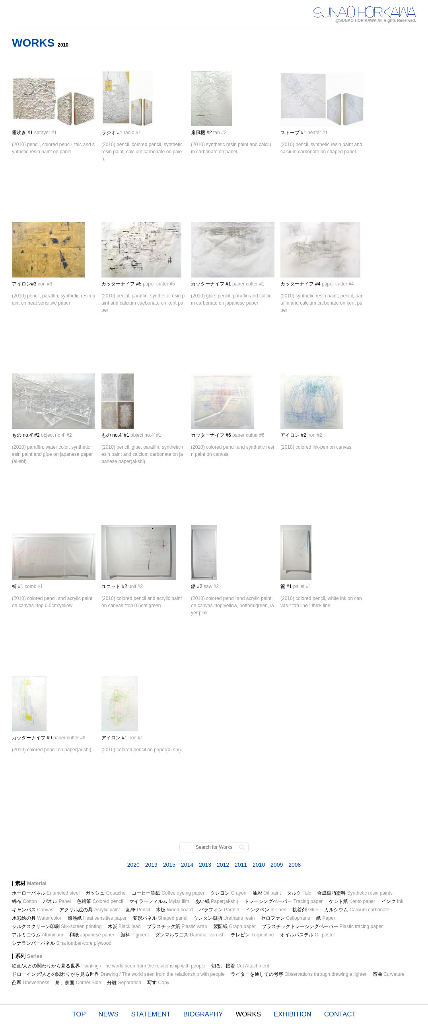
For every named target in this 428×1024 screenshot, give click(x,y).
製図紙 (234, 926)
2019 (151, 865)
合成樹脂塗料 (354, 893)
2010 (259, 865)
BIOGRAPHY (203, 1014)
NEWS (109, 1014)
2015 (169, 865)
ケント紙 (352, 901)
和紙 (91, 935)
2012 (223, 865)
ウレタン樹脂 (224, 918)
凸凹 (30, 982)
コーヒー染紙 (168, 893)
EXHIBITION (292, 1014)
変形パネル (160, 918)
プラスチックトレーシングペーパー (322, 926)
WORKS (248, 1014)
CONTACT (340, 1014)
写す (158, 982)
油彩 (267, 893)
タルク (299, 893)
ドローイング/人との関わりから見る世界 (118, 974)
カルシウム (356, 910)
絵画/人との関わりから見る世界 (108, 966)
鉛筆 (138, 910)
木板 (174, 910)
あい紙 (216, 901)
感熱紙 (97, 918)
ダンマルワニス (190, 935)
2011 (241, 865)
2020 (133, 865)
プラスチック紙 (177, 926)
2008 (294, 865)
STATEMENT (151, 1014)
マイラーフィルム (159, 901)
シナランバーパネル (61, 943)
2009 (276, 865)
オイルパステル (307, 935)
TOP (79, 1014)
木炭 (124, 926)
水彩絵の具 (36, 918)
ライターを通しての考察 (298, 974)
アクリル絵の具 (89, 910)
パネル (57, 901)
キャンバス (32, 910)
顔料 (135, 935)
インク (392, 901)
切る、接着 (240, 966)
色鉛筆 (100, 901)
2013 (205, 865)
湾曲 (389, 974)
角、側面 (78, 982)
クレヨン (228, 893)
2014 (187, 865)
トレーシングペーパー (283, 901)
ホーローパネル (46, 893)
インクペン (265, 910)
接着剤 (305, 910)
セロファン (285, 918)
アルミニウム (37, 935)
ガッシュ (105, 893)
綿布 (24, 901)
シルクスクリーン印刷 (56, 926)
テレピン (252, 935)
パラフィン (219, 910)
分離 (124, 982)
